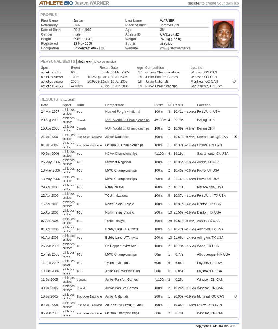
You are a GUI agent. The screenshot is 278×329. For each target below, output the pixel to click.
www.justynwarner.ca (175, 48)
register (194, 3)
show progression (105, 61)
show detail (67, 99)
